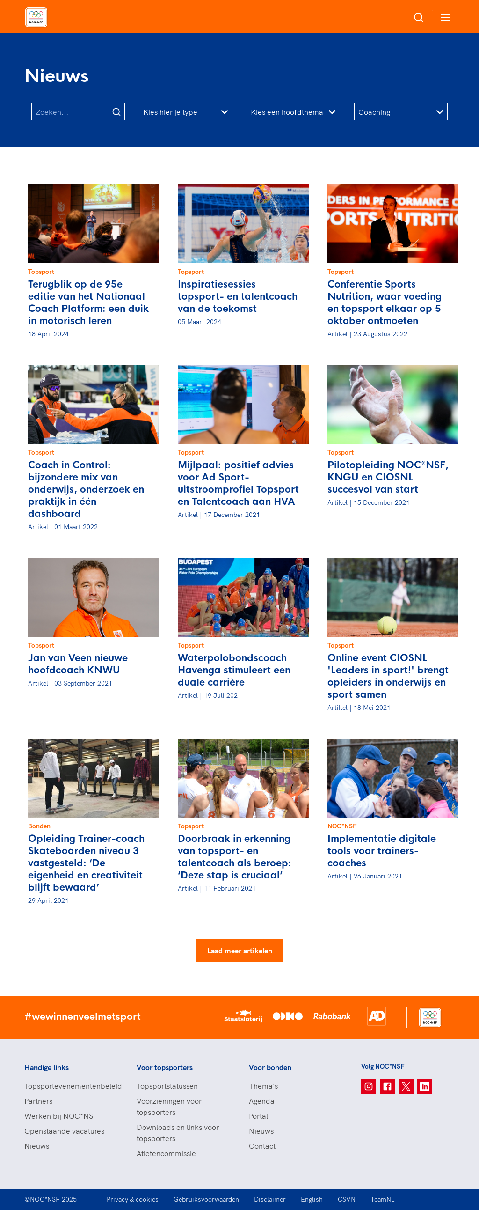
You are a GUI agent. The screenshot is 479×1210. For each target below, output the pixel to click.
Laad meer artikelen (239, 950)
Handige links (46, 1067)
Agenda (262, 1101)
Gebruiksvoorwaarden (206, 1199)
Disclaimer (270, 1199)
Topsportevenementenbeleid (71, 1086)
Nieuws (36, 1146)
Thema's (263, 1086)
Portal (258, 1116)
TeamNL (382, 1199)
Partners (38, 1101)
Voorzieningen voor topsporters (169, 1106)
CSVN (347, 1199)
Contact (262, 1146)
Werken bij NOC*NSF (61, 1116)
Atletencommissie (166, 1153)
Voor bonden (270, 1067)
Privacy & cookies (133, 1199)
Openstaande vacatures (64, 1131)
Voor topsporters (165, 1067)
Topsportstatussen (167, 1086)
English (312, 1199)
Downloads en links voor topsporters (178, 1132)
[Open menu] (443, 17)
